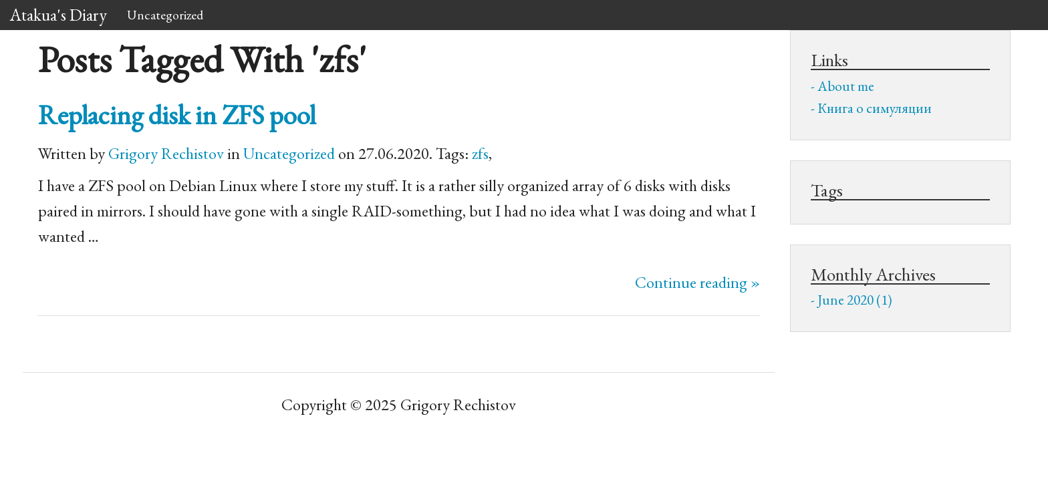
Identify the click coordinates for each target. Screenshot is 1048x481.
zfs (480, 153)
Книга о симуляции (874, 108)
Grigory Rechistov (166, 153)
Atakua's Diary (58, 14)
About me (845, 86)
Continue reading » (697, 282)
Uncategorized (165, 14)
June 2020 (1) (854, 300)
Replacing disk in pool (176, 114)
